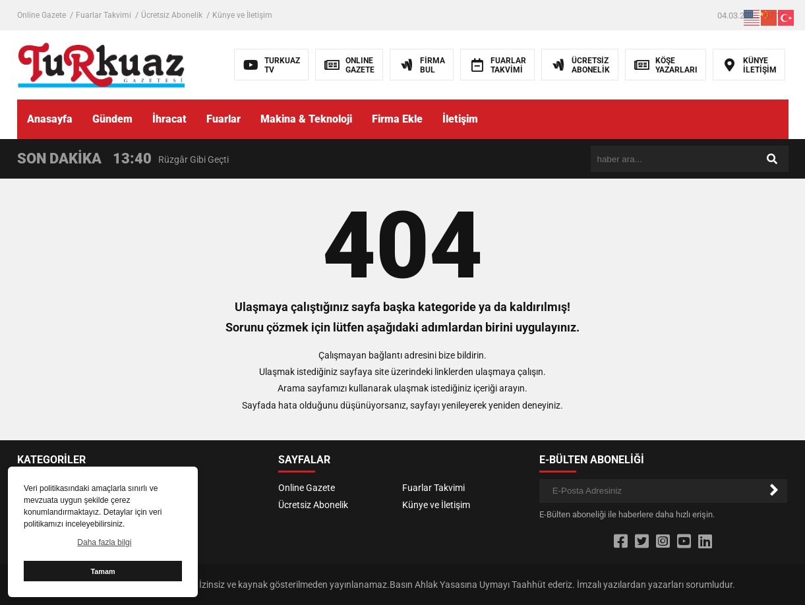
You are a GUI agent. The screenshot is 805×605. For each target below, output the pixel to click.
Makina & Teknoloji (306, 119)
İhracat (169, 119)
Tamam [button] (102, 571)
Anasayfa (50, 119)
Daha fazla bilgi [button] (104, 542)
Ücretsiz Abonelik (171, 15)
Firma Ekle (397, 119)
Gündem (112, 119)
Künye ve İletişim (242, 15)
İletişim (460, 119)
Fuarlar (223, 119)
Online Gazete (41, 15)
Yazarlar (158, 487)
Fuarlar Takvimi (103, 15)
